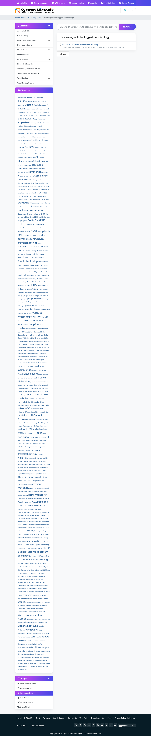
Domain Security (30, 251)
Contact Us (72, 718)
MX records (28, 433)
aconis (24, 105)
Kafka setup (22, 353)
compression (25, 179)
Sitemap (132, 718)
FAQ (19, 275)
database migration (36, 203)
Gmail (35, 288)
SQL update (25, 563)
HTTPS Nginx (41, 317)
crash (31, 189)
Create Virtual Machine (41, 189)
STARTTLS (26, 573)
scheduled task (23, 528)
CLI (37, 157)
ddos (29, 207)
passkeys (34, 481)
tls (27, 589)
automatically (37, 126)
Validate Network (32, 606)
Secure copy (40, 528)
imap (36, 320)
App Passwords (39, 119)
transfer (27, 594)
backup (37, 129)
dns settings (32, 238)
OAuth (32, 464)
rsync (31, 525)
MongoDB (44, 423)
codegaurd (27, 165)
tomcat (31, 589)
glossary (29, 289)
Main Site (22, 3)
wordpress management (26, 657)
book (46, 140)
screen (33, 528)
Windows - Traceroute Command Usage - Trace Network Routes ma (33, 633)
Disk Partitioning (41, 217)
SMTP (46, 547)
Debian (35, 206)
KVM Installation (31, 357)
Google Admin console (41, 296)
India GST (21, 332)
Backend (29, 130)
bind (33, 140)
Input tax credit (36, 332)
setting (25, 541)
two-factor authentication (39, 599)
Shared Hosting (76, 3)
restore (33, 521)
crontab (32, 193)
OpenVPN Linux (40, 474)
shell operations (37, 545)
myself (40, 437)
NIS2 (46, 458)
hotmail (20, 313)
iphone (27, 344)
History (34, 305)
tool (35, 589)
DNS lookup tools (40, 231)
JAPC (33, 347)
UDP (39, 602)
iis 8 (19, 321)
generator (45, 285)
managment (36, 405)
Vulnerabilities (23, 612)
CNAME (20, 165)
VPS (44, 609)
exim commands (41, 269)
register (42, 512)
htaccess (37, 312)
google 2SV (30, 296)
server (40, 534)
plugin (47, 498)
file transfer (22, 279)
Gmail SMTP (43, 289)
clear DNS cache (29, 157)
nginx (21, 457)
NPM (30, 461)
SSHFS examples (40, 563)
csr (42, 192)
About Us (29, 718)
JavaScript (42, 347)
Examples (32, 269)
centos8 (20, 151)
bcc (36, 133)
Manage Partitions (37, 402)
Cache (41, 144)
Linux (36, 362)
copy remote (45, 186)
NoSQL (26, 461)
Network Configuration (30, 444)
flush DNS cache (42, 279)
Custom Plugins (23, 196)
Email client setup (28, 261)
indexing (45, 329)
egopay (41, 254)
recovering (35, 512)
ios (35, 341)
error (35, 265)
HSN (30, 313)
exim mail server (23, 272)
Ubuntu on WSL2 (32, 602)
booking (20, 144)
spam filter (45, 556)
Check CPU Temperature (26, 154)
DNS (37, 220)
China (37, 154)
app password (26, 118)
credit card (21, 193)
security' (21, 534)
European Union (23, 269)
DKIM (31, 220)
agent (44, 105)
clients (42, 157)
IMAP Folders (43, 321)
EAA (27, 254)
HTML (34, 317)
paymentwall (44, 488)
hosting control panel (43, 309)
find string (32, 279)
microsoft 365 (37, 408)
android (22, 115)
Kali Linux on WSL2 (33, 353)
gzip (24, 305)
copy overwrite (36, 186)
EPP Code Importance (25, 265)
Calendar (21, 147)
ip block (44, 341)
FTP (33, 285)
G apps (38, 285)
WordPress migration (42, 657)
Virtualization (42, 606)
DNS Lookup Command (34, 224)
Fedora (25, 275)
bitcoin (40, 140)
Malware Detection (24, 402)
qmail (20, 509)
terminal (42, 582)
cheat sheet (28, 151)
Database (23, 202)
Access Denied (33, 101)
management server (25, 405)
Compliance (41, 175)
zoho (27, 669)
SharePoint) (28, 545)
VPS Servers (58, 3)
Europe (44, 265)
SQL (19, 563)
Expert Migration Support (38, 272)
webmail (22, 622)
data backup (42, 196)
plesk (29, 498)
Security (92, 3)
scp (29, 528)
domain (22, 246)
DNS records (25, 235)
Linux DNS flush (36, 370)
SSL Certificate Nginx (41, 567)
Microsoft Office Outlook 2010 (28, 412)
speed (20, 560)
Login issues (39, 391)
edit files (35, 254)
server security (43, 538)
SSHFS (32, 563)
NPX (34, 461)
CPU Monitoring (23, 189)
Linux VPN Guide (40, 388)
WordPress (35, 647)
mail (46, 394)
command (37, 164)
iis (47, 316)
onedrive (36, 468)
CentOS (29, 147)
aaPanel (22, 100)
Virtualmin (21, 609)
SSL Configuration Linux (26, 570)
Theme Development (41, 585)
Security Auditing (40, 531)
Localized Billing (23, 391)
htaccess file (25, 316)
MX (20, 433)
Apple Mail (24, 122)
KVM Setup (41, 357)
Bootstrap (27, 144)
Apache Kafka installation (41, 115)
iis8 (31, 321)
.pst (19, 98)
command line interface (37, 168)
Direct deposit (30, 217)
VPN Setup (39, 609)
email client (39, 257)
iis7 (28, 320)
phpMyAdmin (22, 498)
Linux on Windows (38, 382)
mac (29, 394)
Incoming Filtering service (33, 329)
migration (37, 423)
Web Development (28, 615)
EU (38, 265)
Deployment (22, 214)
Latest (30, 360)
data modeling (35, 199)
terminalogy (22, 585)
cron (27, 193)
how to (26, 313)
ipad (23, 344)
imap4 (32, 324)
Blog (54, 718)
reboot (29, 512)
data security (44, 199)
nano (19, 441)
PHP (45, 495)
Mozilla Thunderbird (32, 429)
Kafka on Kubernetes (42, 350)
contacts (21, 186)
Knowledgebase (34, 17)
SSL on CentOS (40, 570)
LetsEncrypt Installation (26, 363)
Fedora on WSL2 (35, 275)
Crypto (37, 193)
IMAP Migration (23, 325)
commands (34, 171)
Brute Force (35, 144)
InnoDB (27, 332)
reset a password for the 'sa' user (37, 518)
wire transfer (37, 644)
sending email (28, 534)
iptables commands (36, 344)
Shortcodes (35, 548)
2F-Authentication (27, 98)
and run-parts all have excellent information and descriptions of (33, 112)
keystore (43, 353)
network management (38, 447)
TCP (33, 582)
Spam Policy (107, 718)
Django (24, 221)
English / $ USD (126, 725)
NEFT (24, 441)
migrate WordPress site (26, 423)
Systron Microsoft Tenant (26, 579)
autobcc (30, 126)
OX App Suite (25, 481)
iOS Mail (39, 341)
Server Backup (126, 3)
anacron (28, 109)
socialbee (23, 555)
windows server (33, 641)
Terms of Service (37, 726)
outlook (40, 477)
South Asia (32, 556)
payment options (34, 488)
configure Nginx (29, 183)
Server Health (33, 538)
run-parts (36, 525)
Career (62, 718)
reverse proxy (41, 521)
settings (32, 541)
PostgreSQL (35, 505)
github (23, 289)
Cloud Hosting (41, 161)
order (35, 477)
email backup (29, 258)
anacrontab (35, 109)
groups (32, 302)
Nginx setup (41, 458)
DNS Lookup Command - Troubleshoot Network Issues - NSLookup (32, 228)
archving (33, 123)
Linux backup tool (32, 366)
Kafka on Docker (28, 350)
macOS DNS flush (38, 395)
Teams (37, 582)
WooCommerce (23, 648)
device (38, 214)
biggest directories (24, 140)
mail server (33, 399)
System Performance (39, 576)
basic (31, 134)
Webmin (29, 622)
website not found (28, 625)
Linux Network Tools (32, 378)
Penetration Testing (34, 491)
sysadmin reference (24, 576)
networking (40, 454)
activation (38, 105)
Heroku (29, 305)
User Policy (84, 718)
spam (39, 555)
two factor (25, 599)
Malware (41, 399)
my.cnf (29, 437)
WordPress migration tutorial (28, 660)
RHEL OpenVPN (23, 525)
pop (39, 501)
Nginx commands (30, 458)
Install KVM (31, 335)
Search (127, 26)
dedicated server (27, 210)
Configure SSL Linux (41, 183)
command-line (23, 172)
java (36, 347)
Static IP (33, 573)
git (19, 288)
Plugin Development (25, 502)
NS (37, 461)
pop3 (45, 501)
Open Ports (33, 471)
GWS (19, 305)
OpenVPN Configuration (26, 474)
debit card (43, 207)
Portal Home (20, 17)
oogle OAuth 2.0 (23, 471)
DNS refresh (37, 235)
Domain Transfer (42, 251)
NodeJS (20, 461)
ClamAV (42, 154)
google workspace (35, 298)
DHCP (43, 214)
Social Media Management (33, 551)
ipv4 (24, 347)
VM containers (30, 609)
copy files (27, 186)
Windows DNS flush (32, 637)
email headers (43, 261)
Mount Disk (22, 426)
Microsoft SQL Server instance (37, 419)
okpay (31, 468)
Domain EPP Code (33, 247)
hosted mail (30, 309)
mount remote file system (34, 426)
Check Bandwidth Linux (40, 151)
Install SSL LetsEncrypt (33, 338)
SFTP (40, 541)
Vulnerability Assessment (36, 612)
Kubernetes (22, 357)
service (20, 541)
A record (40, 98)
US (46, 602)
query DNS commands (29, 509)
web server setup (44, 619)
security (30, 530)
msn (45, 430)
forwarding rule (23, 282)
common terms (28, 176)
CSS (45, 193)
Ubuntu (22, 601)
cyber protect (33, 196)
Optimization (25, 477)
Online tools (44, 468)
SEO (35, 534)
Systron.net (39, 579)
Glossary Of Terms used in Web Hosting (96, 46)
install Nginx (40, 335)
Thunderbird (22, 589)
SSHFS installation (24, 567)
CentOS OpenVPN (40, 147)
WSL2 (43, 666)
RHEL (48, 521)
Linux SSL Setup (28, 388)
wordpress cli (30, 651)
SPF (23, 560)
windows (30, 629)
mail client (23, 398)
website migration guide (40, 622)
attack (39, 123)
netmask (29, 441)
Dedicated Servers (39, 3)
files (27, 279)
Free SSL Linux (34, 282)
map (42, 405)
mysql (46, 437)
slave (40, 548)
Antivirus (29, 115)
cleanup (20, 157)
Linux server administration (32, 385)
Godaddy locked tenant (26, 293)
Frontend (28, 285)
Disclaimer (95, 718)
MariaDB (25, 408)
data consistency (23, 199)
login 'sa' (32, 391)
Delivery (40, 211)
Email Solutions (108, 3)
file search (45, 275)
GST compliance (41, 302)
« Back (63, 54)
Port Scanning (22, 506)
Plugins (34, 502)
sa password (44, 525)
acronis (30, 104)
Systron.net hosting (24, 582)
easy (30, 254)
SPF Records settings (37, 559)
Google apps (22, 299)
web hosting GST (32, 619)
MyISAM (35, 437)
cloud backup (25, 161)
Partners (46, 718)
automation (22, 130)
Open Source (42, 471)
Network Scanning (24, 450)
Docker (38, 243)
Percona (44, 491)
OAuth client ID (40, 464)
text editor (30, 585)
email (21, 257)
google (23, 296)
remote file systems (27, 515)
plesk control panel (37, 498)
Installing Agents (27, 341)
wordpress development (35, 654)
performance (35, 494)
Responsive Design (24, 521)
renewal (37, 515)
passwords (40, 481)
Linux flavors (30, 373)
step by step (41, 573)
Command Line (23, 168)
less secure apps (38, 360)
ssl (32, 566)
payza (25, 491)
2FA (35, 98)
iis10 (23, 320)
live (47, 388)
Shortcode (27, 548)
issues (29, 347)
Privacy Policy (120, 718)
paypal (20, 491)
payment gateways (24, 484)
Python (44, 506)
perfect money (23, 495)
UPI (43, 602)
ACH (39, 101)
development (31, 214)
